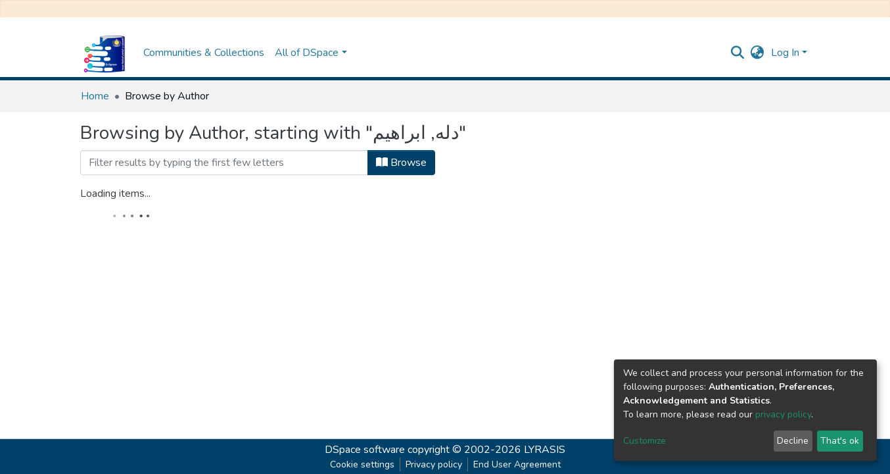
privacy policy (783, 414)
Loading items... (115, 193)
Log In (785, 52)
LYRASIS (544, 449)
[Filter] (224, 162)
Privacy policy (434, 464)
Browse (401, 162)
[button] (757, 53)
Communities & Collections (203, 52)
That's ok (839, 440)
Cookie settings (362, 464)
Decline (792, 440)
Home (95, 96)
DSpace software (365, 449)
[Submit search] (738, 52)
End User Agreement (517, 464)
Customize (644, 440)
